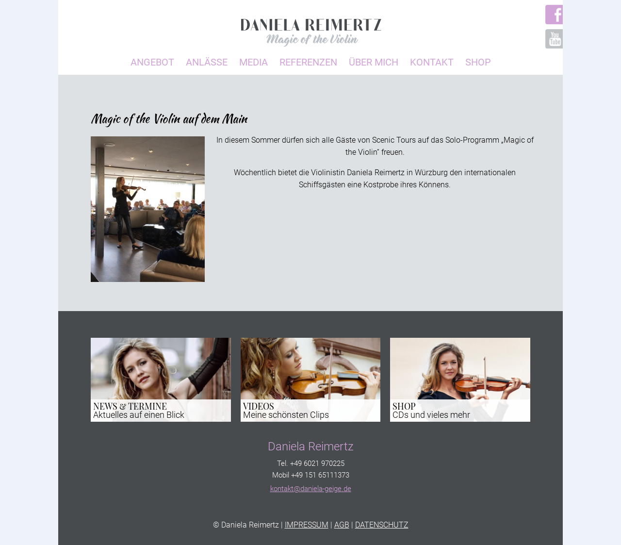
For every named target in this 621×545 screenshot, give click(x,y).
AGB (341, 524)
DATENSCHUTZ (382, 524)
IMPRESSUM (306, 524)
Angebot (152, 62)
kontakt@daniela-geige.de (310, 488)
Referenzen (308, 62)
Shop (478, 62)
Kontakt (432, 62)
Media (253, 62)
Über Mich (373, 62)
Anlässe (207, 62)
